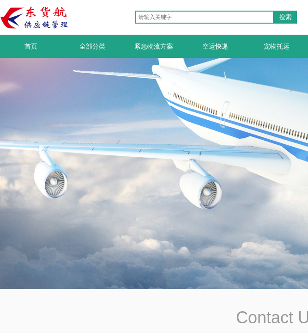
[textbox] (204, 17)
